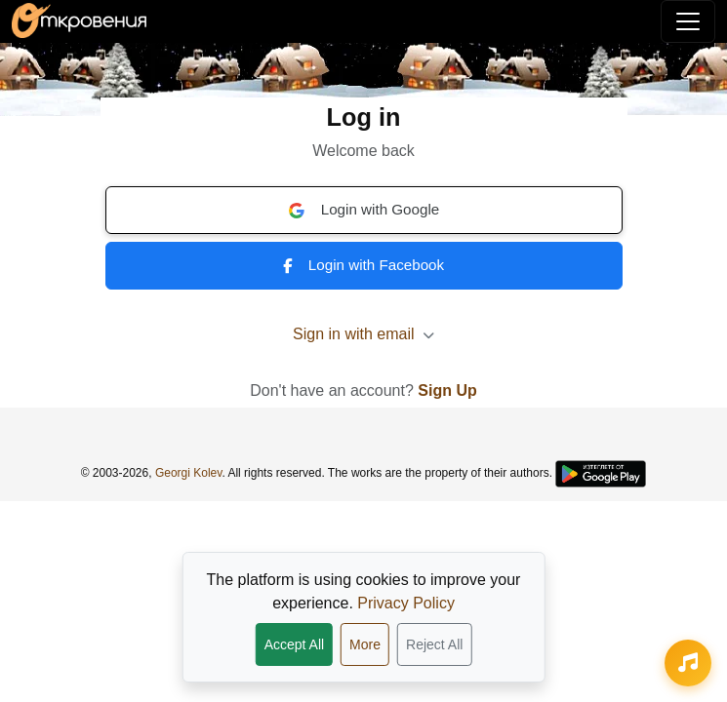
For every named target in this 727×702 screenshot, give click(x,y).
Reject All (434, 644)
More (365, 644)
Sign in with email (363, 334)
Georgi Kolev (188, 473)
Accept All (294, 644)
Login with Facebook (363, 264)
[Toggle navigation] (688, 21)
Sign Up (447, 390)
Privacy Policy (406, 603)
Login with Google (364, 209)
